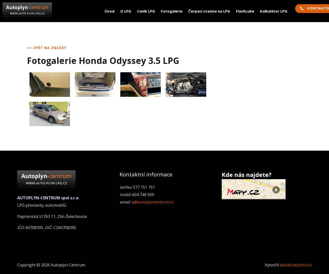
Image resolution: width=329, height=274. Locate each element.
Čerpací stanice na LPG (209, 11)
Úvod (109, 11)
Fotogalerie (171, 11)
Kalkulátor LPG (273, 11)
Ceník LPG (146, 11)
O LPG (125, 11)
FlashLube (245, 11)
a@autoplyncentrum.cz (153, 202)
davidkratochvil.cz (296, 265)
